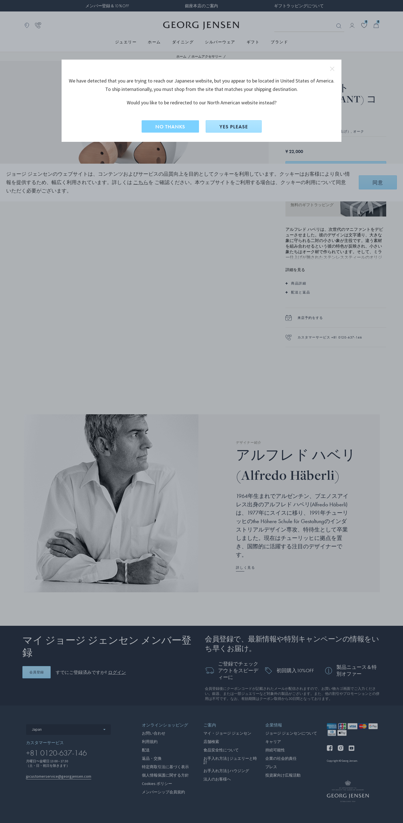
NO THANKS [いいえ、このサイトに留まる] (170, 126)
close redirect (332, 69)
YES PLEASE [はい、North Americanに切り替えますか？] (233, 126)
